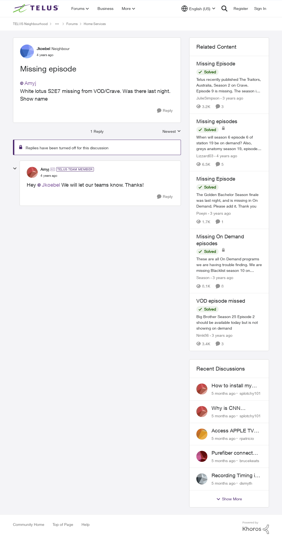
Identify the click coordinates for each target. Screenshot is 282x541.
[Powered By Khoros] (256, 527)
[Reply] (165, 110)
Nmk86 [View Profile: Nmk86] (202, 335)
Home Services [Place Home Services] (95, 24)
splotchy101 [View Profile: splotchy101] (250, 393)
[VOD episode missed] (229, 322)
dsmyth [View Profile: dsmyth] (246, 483)
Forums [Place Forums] (72, 24)
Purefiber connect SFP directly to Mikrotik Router (232, 453)
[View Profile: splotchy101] (201, 388)
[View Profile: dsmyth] (201, 478)
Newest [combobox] (171, 131)
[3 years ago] (232, 98)
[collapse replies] (15, 168)
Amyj (30, 83)
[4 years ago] (226, 155)
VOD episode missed (220, 301)
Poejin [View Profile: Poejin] (201, 213)
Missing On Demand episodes (220, 239)
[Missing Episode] (229, 85)
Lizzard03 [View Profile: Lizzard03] (204, 155)
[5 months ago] (223, 393)
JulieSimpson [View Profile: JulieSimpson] (207, 98)
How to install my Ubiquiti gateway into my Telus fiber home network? (236, 385)
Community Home (28, 524)
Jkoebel (51, 185)
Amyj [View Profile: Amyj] (44, 169)
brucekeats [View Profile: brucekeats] (249, 460)
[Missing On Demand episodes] (229, 264)
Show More (229, 498)
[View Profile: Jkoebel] (27, 51)
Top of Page (63, 524)
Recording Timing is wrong (235, 475)
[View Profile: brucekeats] (201, 456)
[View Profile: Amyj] (32, 172)
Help (86, 524)
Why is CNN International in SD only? (233, 408)
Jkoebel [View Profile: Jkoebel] (43, 48)
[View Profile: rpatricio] (201, 434)
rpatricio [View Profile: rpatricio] (247, 438)
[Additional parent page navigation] (57, 24)
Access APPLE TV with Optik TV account (233, 430)
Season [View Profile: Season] (203, 277)
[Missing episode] (48, 175)
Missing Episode (215, 63)
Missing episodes (216, 121)
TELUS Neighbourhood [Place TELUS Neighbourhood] (30, 24)
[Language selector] (198, 8)
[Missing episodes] (229, 142)
